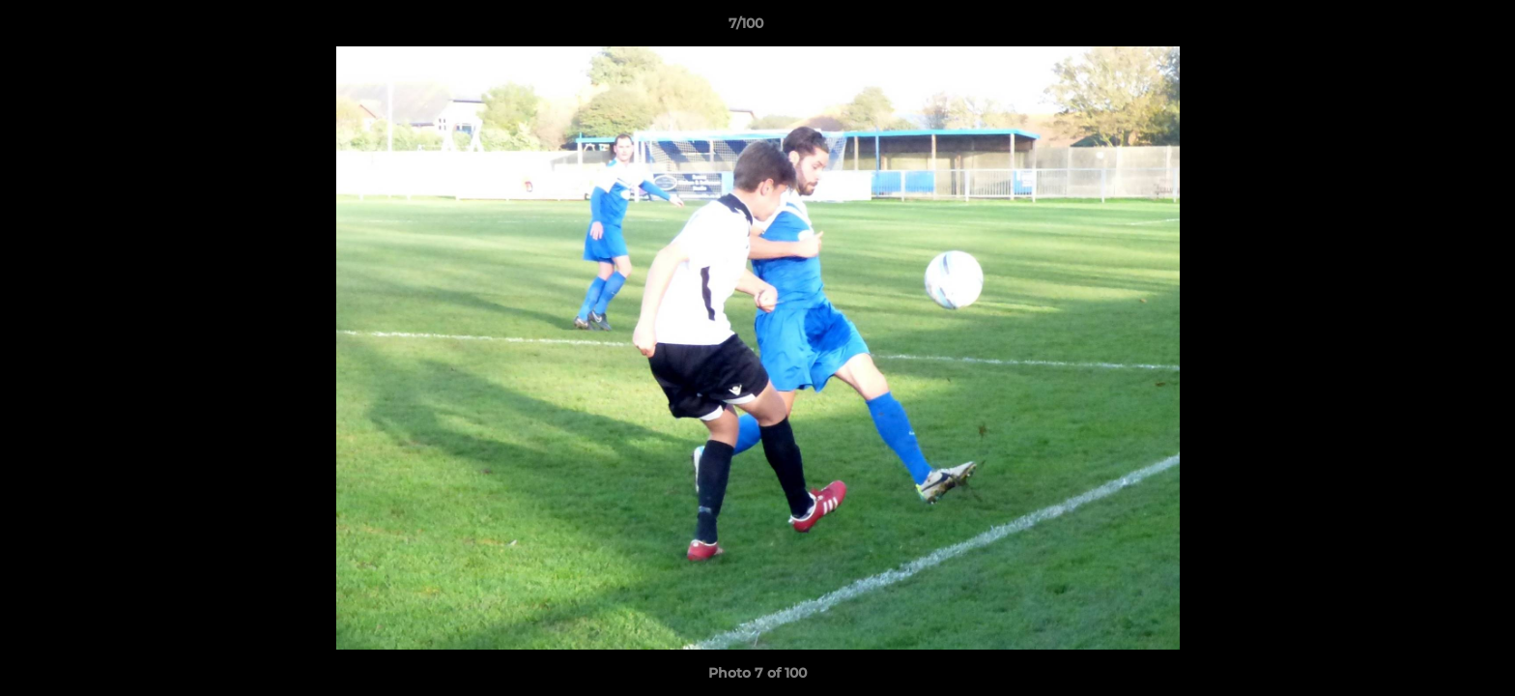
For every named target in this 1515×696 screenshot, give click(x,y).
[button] (1433, 28)
